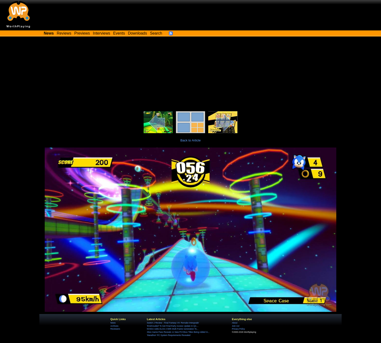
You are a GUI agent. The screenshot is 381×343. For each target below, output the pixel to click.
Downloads (137, 33)
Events (119, 33)
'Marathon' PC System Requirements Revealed (168, 335)
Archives (114, 326)
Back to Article (190, 140)
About (234, 323)
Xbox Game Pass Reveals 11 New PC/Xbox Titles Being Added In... (178, 332)
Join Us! (235, 326)
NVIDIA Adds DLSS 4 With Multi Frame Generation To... (172, 329)
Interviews (101, 33)
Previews (82, 33)
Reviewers (115, 329)
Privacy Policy (238, 329)
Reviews (64, 33)
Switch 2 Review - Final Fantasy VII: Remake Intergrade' (173, 323)
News (112, 323)
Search (156, 33)
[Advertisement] (190, 75)
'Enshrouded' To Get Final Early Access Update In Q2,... (172, 326)
